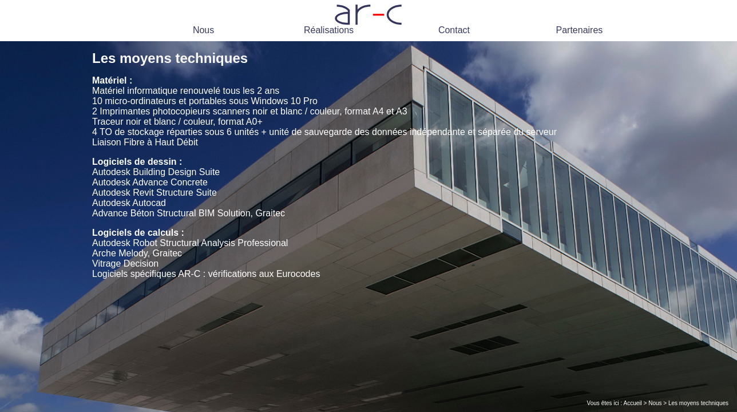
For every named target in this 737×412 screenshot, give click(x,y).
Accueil (633, 403)
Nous (203, 30)
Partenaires (579, 30)
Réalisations (329, 30)
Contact (454, 30)
